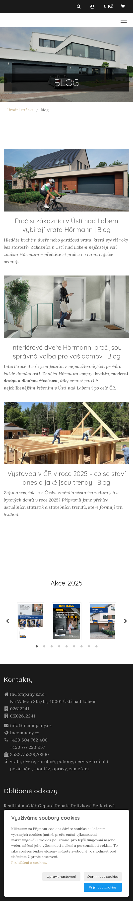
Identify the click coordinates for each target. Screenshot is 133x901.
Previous (7, 621)
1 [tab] (36, 647)
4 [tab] (59, 647)
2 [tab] (44, 647)
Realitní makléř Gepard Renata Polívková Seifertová (59, 805)
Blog (104, 230)
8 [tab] (88, 647)
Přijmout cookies (103, 887)
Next (125, 621)
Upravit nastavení (61, 876)
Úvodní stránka (20, 110)
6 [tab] (73, 647)
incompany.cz (24, 733)
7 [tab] (81, 647)
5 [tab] (66, 647)
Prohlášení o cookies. (29, 862)
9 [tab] (96, 647)
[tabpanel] (66, 621)
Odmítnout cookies (103, 876)
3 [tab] (51, 647)
